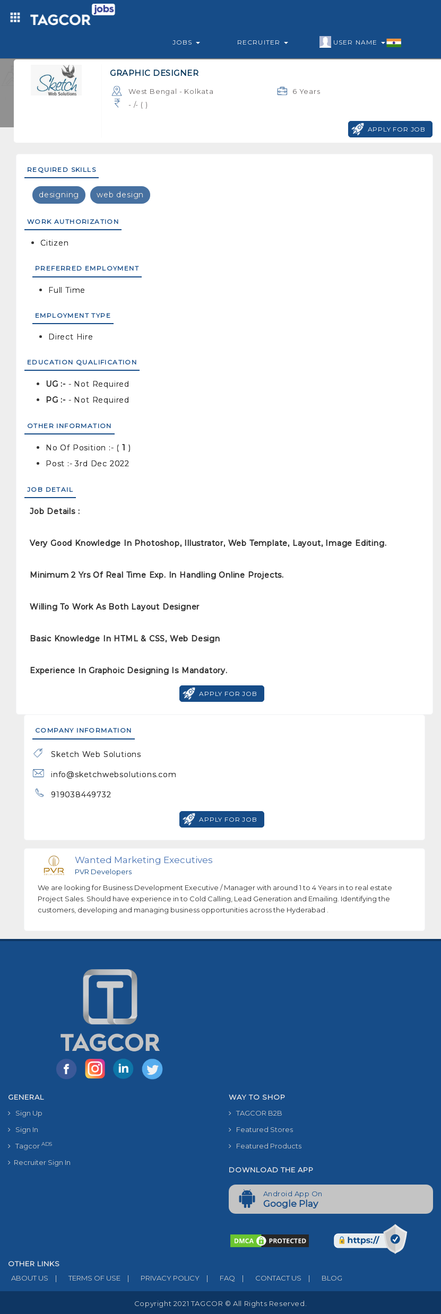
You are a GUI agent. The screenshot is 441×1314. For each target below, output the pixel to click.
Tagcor (30, 1145)
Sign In (23, 1129)
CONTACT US (268, 1278)
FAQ (217, 1278)
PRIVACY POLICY (160, 1278)
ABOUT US (28, 1278)
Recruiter (262, 42)
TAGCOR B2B (255, 1113)
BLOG (321, 1278)
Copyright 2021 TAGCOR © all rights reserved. (220, 1303)
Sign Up (25, 1113)
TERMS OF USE (84, 1278)
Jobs (186, 42)
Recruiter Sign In (39, 1162)
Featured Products (265, 1146)
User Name (360, 42)
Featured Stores (261, 1129)
